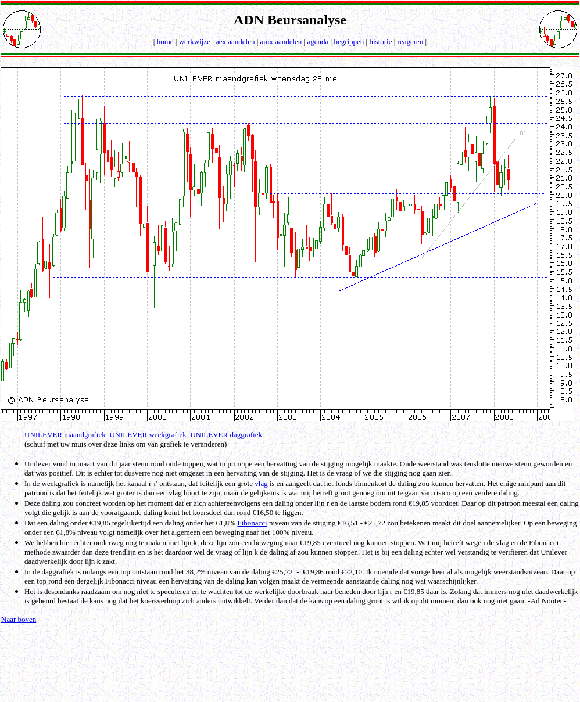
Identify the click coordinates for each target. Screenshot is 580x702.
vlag (261, 483)
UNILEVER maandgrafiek (65, 434)
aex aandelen (235, 41)
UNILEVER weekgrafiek (147, 434)
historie (380, 41)
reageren (411, 41)
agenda (317, 41)
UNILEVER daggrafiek (226, 434)
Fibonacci (252, 523)
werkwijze (194, 41)
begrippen (349, 41)
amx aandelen (281, 41)
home (165, 41)
